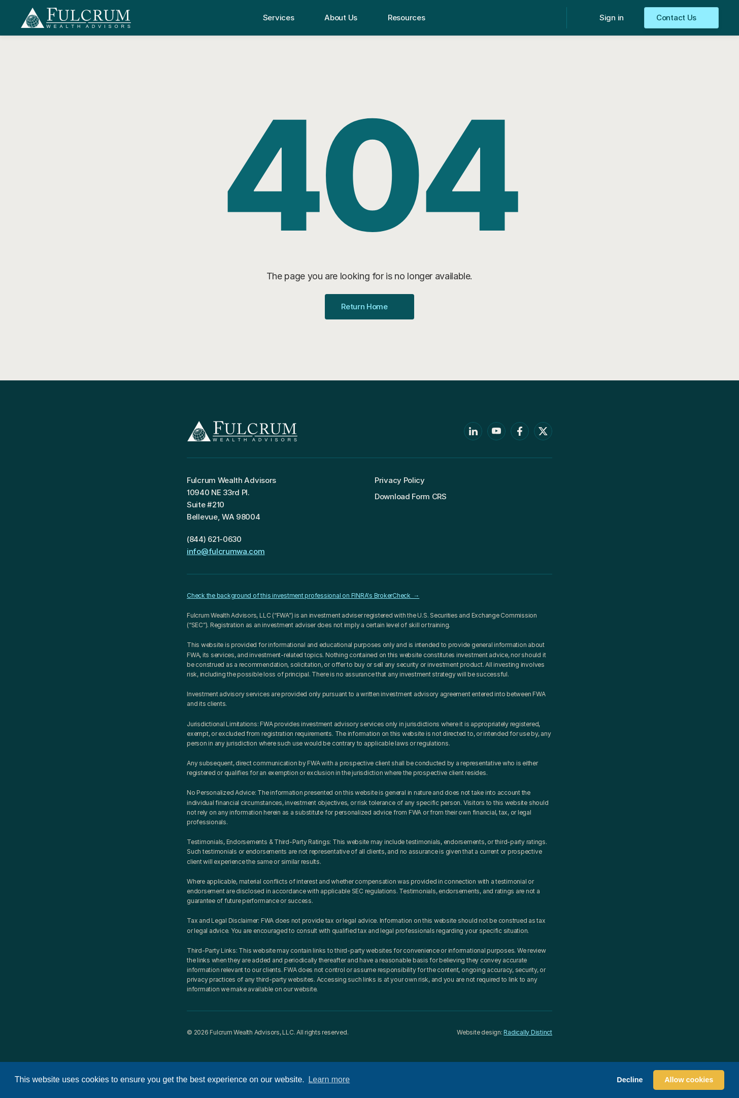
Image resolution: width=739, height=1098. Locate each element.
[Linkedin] (473, 431)
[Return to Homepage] (75, 17)
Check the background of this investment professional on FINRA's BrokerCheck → (303, 595)
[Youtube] (496, 431)
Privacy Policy (400, 480)
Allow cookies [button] (688, 1080)
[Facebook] (520, 431)
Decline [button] (630, 1080)
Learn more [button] (329, 1079)
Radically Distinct (527, 1032)
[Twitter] (543, 431)
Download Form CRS (411, 496)
